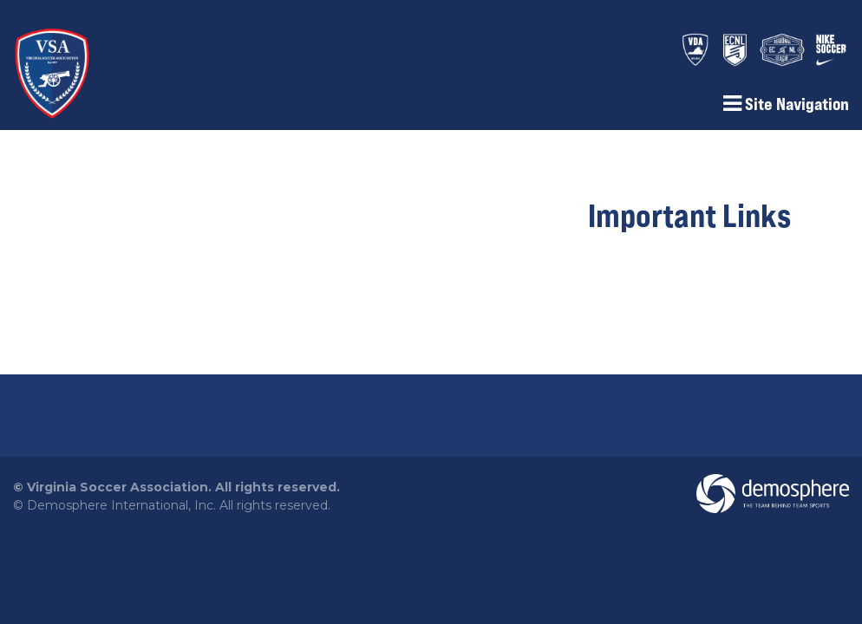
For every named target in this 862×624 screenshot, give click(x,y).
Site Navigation (786, 104)
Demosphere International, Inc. (121, 505)
